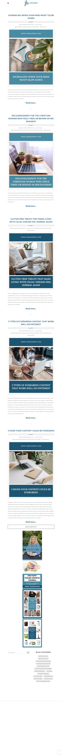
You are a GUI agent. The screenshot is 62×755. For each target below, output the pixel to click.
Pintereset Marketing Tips (45, 333)
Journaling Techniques (26, 26)
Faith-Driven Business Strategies (31, 130)
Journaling (18, 26)
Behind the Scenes (43, 656)
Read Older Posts (31, 526)
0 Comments (43, 26)
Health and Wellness (39, 671)
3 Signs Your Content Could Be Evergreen (31, 430)
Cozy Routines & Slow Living (43, 663)
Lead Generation (38, 676)
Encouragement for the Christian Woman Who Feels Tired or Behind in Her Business (31, 118)
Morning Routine (48, 676)
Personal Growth (35, 26)
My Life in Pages (47, 228)
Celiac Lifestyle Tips (39, 228)
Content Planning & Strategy (18, 333)
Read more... (31, 103)
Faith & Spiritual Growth (18, 130)
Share (30, 21)
